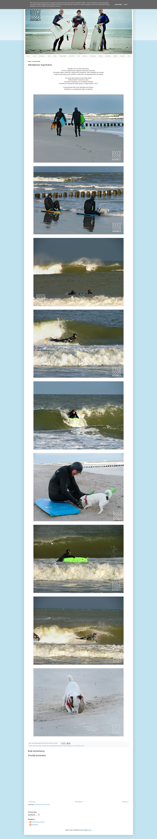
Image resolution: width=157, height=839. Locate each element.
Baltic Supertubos (37, 745)
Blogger (89, 830)
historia (85, 56)
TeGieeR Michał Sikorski (38, 822)
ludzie (101, 56)
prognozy (42, 56)
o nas (28, 56)
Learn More (118, 4)
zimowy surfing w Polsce (78, 745)
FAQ (129, 56)
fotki (49, 56)
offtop (115, 56)
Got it (125, 4)
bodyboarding (45, 745)
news (34, 56)
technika (71, 56)
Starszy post (125, 801)
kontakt (122, 56)
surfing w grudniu (68, 745)
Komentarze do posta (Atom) (42, 804)
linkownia (93, 56)
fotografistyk (35, 824)
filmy (54, 56)
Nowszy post (32, 801)
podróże (108, 56)
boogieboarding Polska (54, 745)
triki (78, 56)
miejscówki (62, 56)
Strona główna (79, 801)
